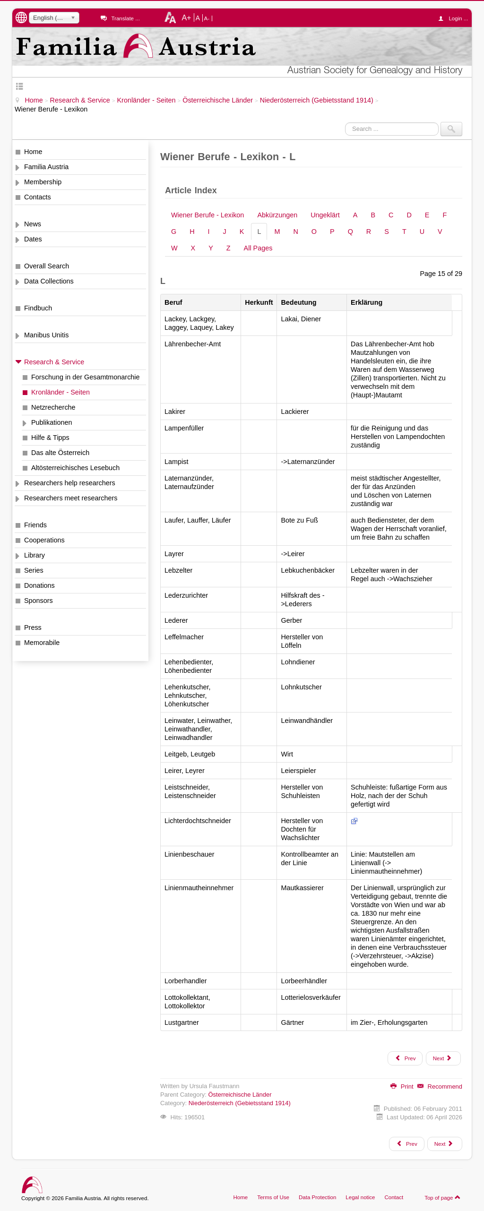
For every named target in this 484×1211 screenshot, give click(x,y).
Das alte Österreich (60, 452)
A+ (186, 17)
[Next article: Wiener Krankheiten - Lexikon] (444, 1144)
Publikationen (51, 422)
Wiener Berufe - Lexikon (207, 215)
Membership (42, 182)
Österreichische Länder (240, 1094)
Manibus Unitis (46, 335)
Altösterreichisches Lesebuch (75, 468)
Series (33, 570)
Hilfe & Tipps (50, 437)
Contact (393, 1197)
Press (33, 627)
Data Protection (317, 1197)
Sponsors (38, 600)
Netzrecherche (53, 407)
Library (34, 555)
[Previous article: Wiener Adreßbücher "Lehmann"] (406, 1144)
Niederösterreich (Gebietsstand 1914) (240, 1103)
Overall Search (46, 266)
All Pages (258, 248)
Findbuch (38, 308)
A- (207, 18)
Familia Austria (46, 167)
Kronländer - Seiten (60, 392)
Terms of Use (273, 1197)
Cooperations (44, 540)
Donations (39, 585)
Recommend (439, 1086)
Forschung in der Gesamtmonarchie (85, 377)
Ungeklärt (325, 215)
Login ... (455, 18)
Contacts (37, 197)
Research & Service (54, 362)
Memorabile (42, 642)
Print (401, 1086)
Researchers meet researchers (71, 498)
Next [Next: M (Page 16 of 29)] (442, 1058)
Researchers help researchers (69, 483)
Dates (33, 239)
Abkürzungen (277, 215)
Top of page (442, 1197)
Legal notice (360, 1197)
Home (33, 151)
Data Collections (49, 281)
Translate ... (125, 18)
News (32, 224)
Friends (35, 525)
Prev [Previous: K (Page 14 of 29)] (405, 1058)
